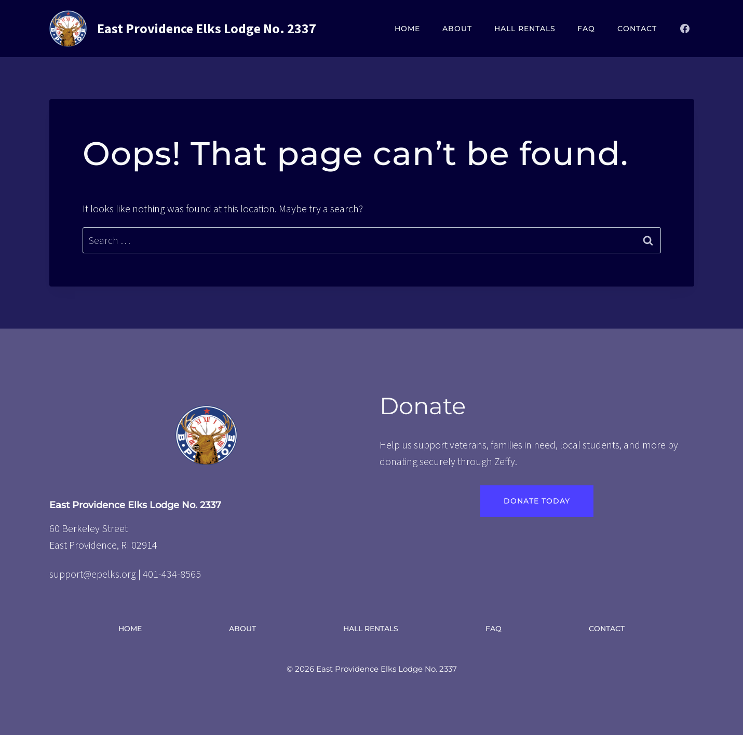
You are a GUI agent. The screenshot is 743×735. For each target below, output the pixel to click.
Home (407, 28)
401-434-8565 (172, 573)
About (457, 28)
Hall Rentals (525, 28)
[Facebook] (685, 28)
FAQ (586, 28)
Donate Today (537, 501)
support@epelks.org (92, 573)
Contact (637, 28)
